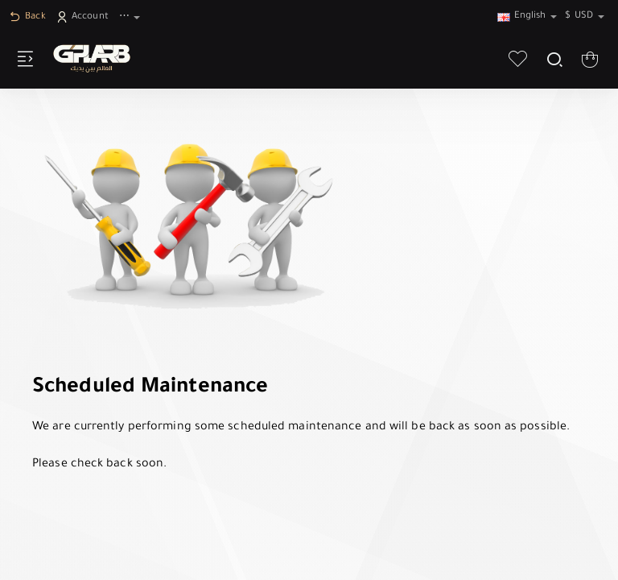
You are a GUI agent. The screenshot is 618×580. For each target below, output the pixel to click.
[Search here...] (554, 58)
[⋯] (131, 18)
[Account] (84, 18)
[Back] (30, 18)
